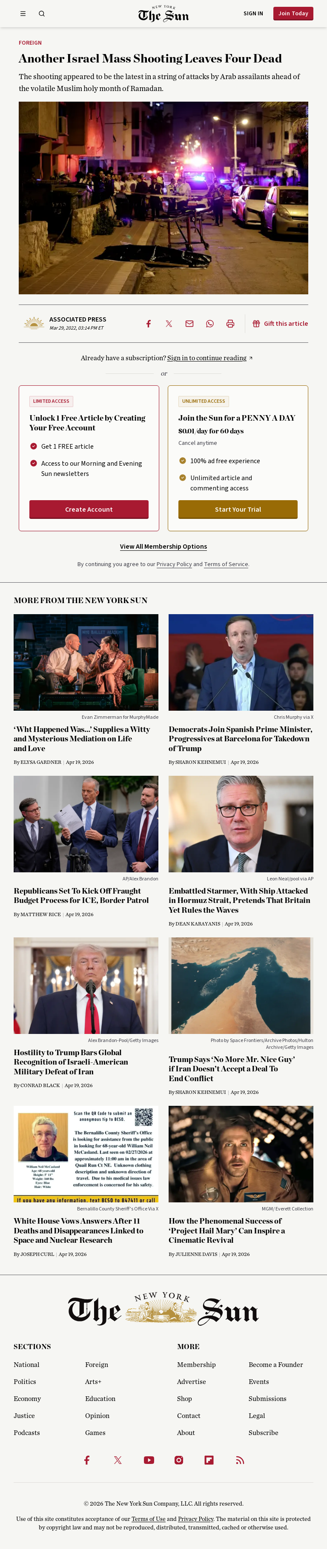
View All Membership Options (163, 546)
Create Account (89, 509)
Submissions (268, 1398)
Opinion (97, 1415)
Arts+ (93, 1381)
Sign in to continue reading (207, 358)
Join (293, 13)
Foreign (30, 43)
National (27, 1364)
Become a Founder (276, 1364)
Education (100, 1398)
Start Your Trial (238, 509)
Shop (184, 1398)
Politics (25, 1381)
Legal (257, 1415)
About (186, 1432)
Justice (24, 1415)
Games (95, 1432)
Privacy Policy (174, 564)
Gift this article (280, 323)
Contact (189, 1415)
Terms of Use (149, 1519)
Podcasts (27, 1432)
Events (259, 1381)
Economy (27, 1398)
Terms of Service (226, 564)
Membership (196, 1364)
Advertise (191, 1381)
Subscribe (263, 1432)
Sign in (253, 13)
